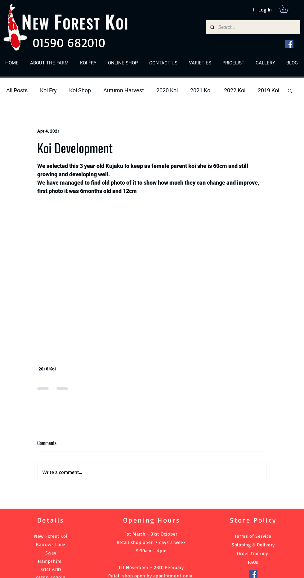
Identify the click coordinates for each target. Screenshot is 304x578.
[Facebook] (289, 44)
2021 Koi (201, 90)
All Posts (17, 90)
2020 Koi (167, 90)
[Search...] (252, 27)
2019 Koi (268, 90)
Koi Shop (80, 90)
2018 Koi (47, 368)
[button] (287, 9)
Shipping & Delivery (253, 545)
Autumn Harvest (123, 90)
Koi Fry (48, 90)
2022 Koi (234, 90)
